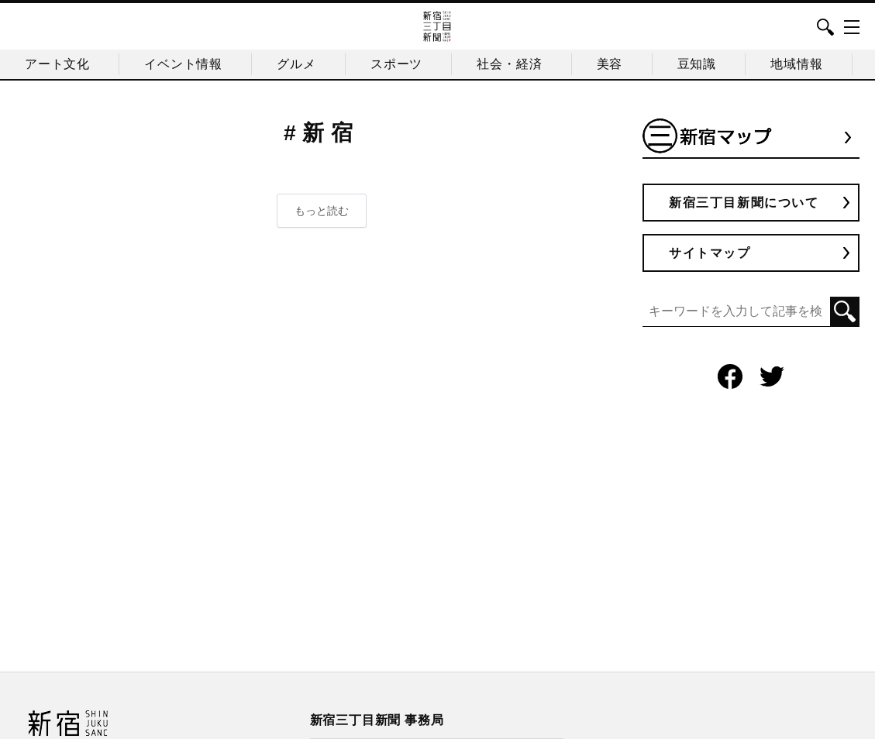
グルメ (296, 63)
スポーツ (396, 63)
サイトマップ (710, 253)
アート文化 (57, 63)
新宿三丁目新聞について (744, 202)
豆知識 (696, 63)
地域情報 (796, 63)
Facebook (730, 376)
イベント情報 (183, 63)
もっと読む (322, 211)
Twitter (772, 376)
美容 (610, 63)
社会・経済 (509, 63)
